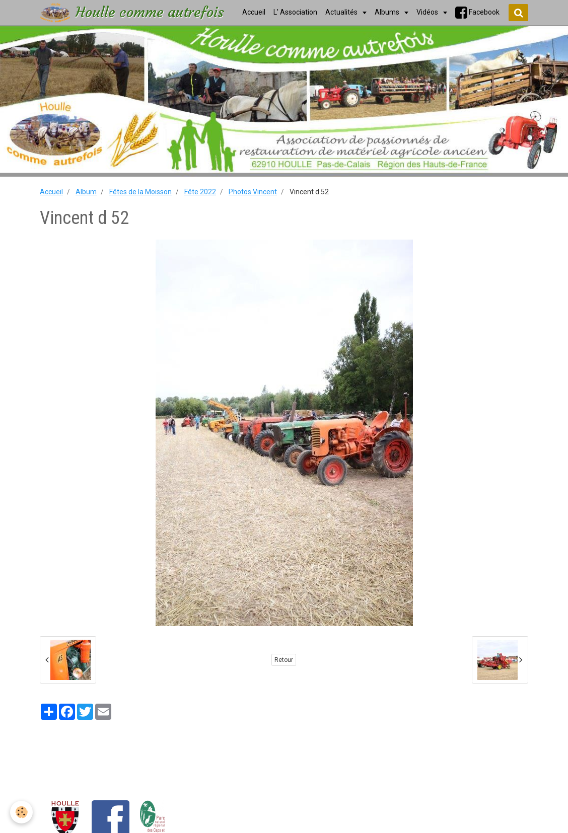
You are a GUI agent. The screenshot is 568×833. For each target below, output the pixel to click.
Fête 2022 (200, 192)
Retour (283, 659)
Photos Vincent (253, 192)
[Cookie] (21, 812)
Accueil (51, 192)
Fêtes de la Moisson (140, 192)
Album (86, 192)
